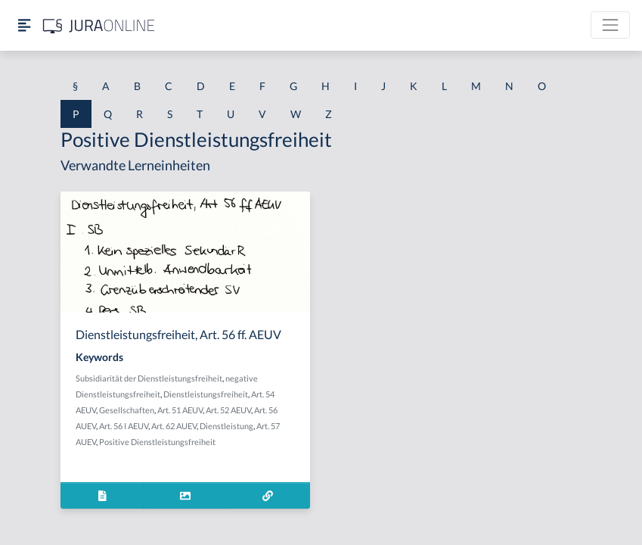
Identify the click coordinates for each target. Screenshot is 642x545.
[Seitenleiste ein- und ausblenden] (24, 25)
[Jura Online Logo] (99, 25)
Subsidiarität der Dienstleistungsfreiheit (149, 378)
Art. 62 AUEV (174, 426)
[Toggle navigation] (610, 25)
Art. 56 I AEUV (123, 426)
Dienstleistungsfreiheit (205, 394)
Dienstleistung (226, 426)
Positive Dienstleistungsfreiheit (157, 442)
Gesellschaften (126, 410)
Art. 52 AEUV (228, 410)
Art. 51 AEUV (180, 410)
